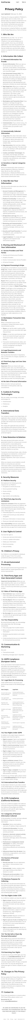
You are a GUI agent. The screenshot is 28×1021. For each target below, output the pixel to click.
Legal (15, 1019)
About (5, 1019)
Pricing (11, 1019)
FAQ (8, 1019)
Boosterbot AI (21, 1019)
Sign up (24, 2)
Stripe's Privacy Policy (20, 286)
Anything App (5, 2)
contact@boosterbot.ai (10, 777)
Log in (17, 2)
